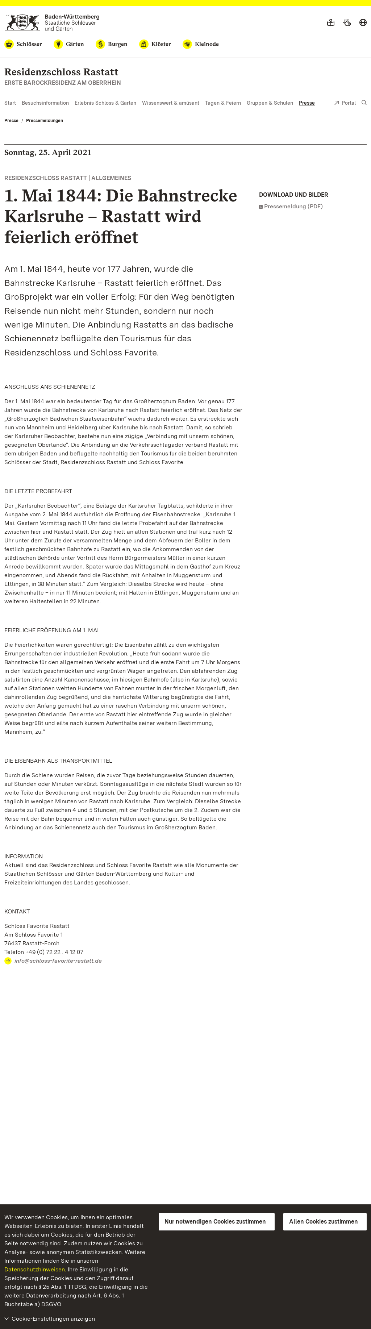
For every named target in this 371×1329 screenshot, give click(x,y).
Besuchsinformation (45, 103)
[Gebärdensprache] (347, 23)
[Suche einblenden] (364, 102)
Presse (307, 103)
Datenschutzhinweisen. (35, 1269)
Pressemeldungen (44, 120)
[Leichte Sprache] (330, 23)
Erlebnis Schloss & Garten (105, 103)
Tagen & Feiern (223, 103)
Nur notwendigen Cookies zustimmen (215, 1221)
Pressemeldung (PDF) (293, 206)
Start (10, 103)
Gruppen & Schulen (270, 103)
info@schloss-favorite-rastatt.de (58, 960)
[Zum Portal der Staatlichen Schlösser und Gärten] (52, 22)
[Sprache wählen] (363, 23)
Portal (345, 103)
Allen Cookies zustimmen (323, 1221)
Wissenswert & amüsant (170, 103)
